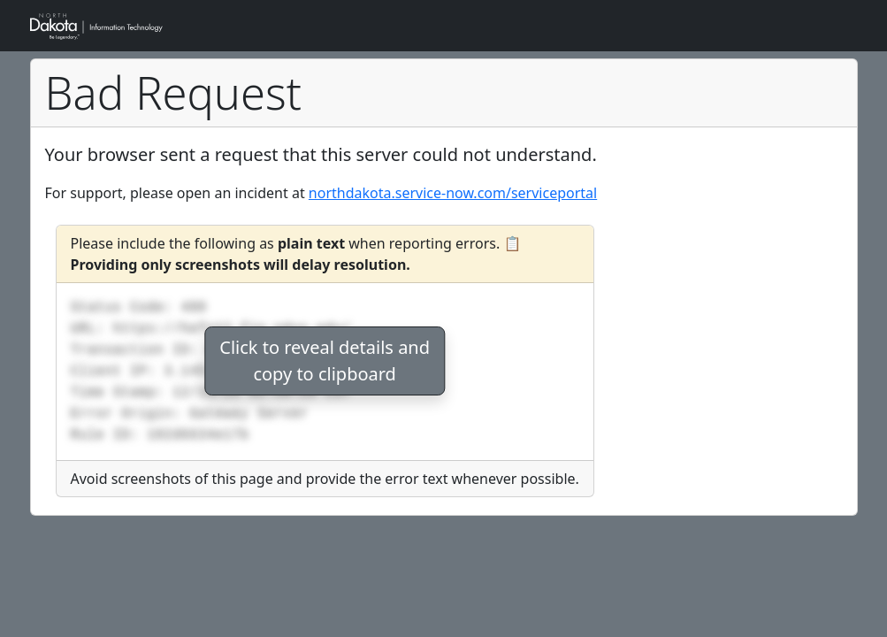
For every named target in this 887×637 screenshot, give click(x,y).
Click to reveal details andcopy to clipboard (324, 360)
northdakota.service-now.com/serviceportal (453, 193)
